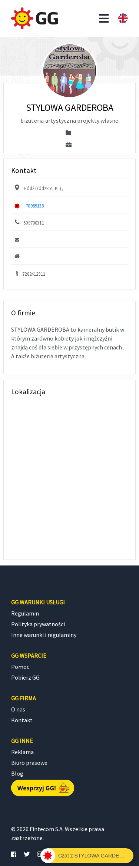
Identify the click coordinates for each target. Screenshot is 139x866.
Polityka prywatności (38, 624)
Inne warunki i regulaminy (43, 634)
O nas (18, 709)
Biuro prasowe (29, 762)
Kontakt (22, 720)
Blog (17, 773)
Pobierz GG (25, 677)
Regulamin (25, 613)
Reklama (22, 752)
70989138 (35, 206)
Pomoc (20, 666)
